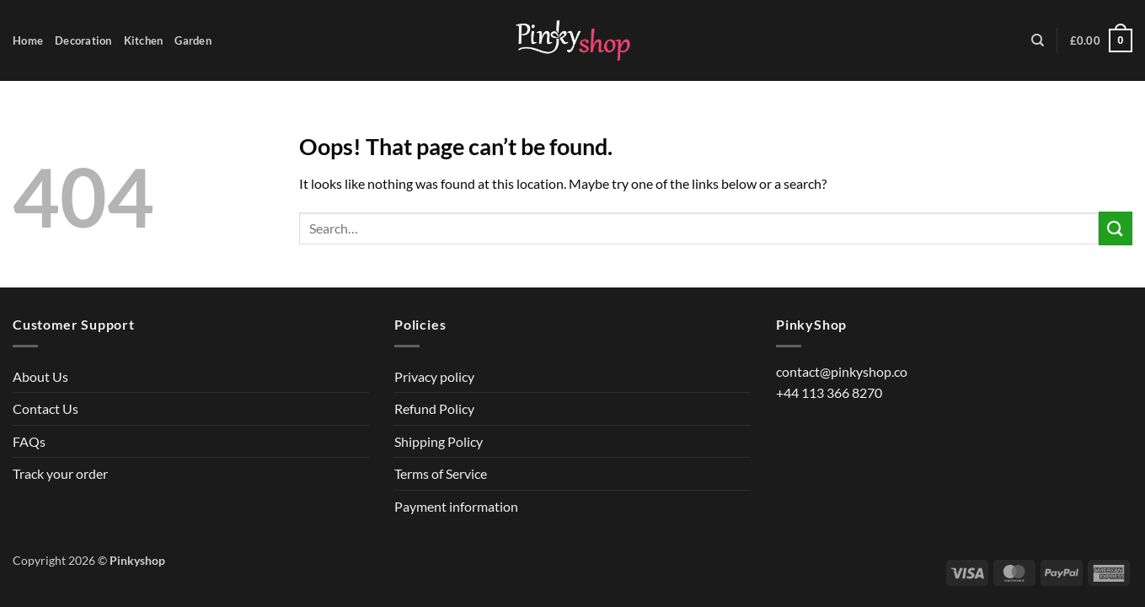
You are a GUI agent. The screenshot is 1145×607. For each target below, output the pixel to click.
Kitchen (143, 40)
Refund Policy (434, 408)
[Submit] (1115, 228)
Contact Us (45, 408)
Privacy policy (434, 376)
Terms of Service (440, 473)
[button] (1101, 40)
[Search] (1037, 40)
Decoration (83, 40)
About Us (40, 376)
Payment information (456, 506)
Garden (192, 40)
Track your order (60, 473)
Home (28, 40)
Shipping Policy (438, 441)
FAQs (29, 441)
